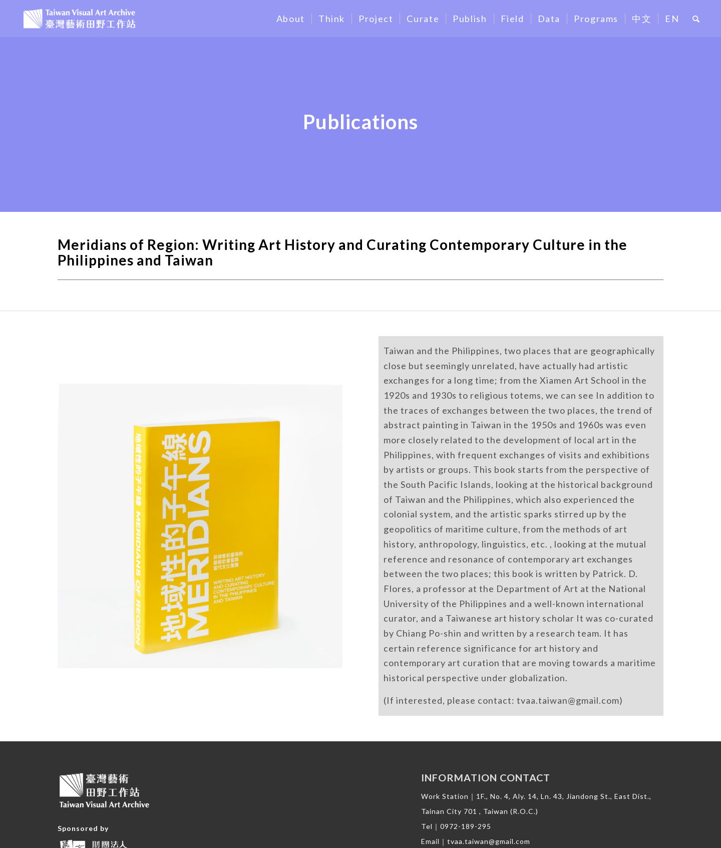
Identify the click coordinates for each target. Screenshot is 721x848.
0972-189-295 (465, 826)
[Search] (696, 18)
